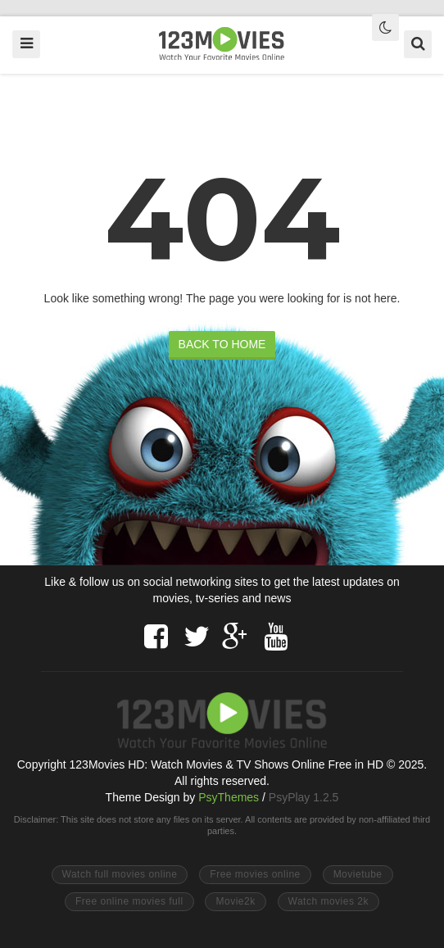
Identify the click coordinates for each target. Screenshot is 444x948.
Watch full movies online (120, 874)
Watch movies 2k (328, 901)
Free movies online (255, 874)
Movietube (358, 874)
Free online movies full (129, 901)
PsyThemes (228, 797)
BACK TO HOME (222, 344)
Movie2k (235, 901)
